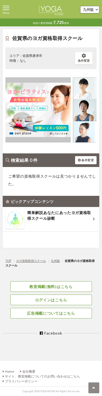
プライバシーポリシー (21, 381)
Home (9, 371)
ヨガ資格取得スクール (31, 260)
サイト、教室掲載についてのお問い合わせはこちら (42, 376)
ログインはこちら (51, 300)
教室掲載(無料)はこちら (50, 286)
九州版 (55, 260)
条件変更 (84, 58)
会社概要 (28, 371)
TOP (8, 260)
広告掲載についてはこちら (51, 313)
